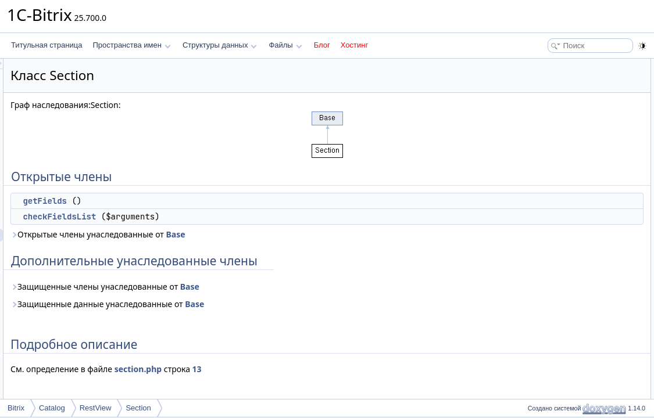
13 (342, 368)
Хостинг (354, 45)
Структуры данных (220, 45)
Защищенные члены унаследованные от (250, 286)
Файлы (285, 45)
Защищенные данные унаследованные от (252, 303)
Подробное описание (558, 116)
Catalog (52, 407)
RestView (96, 407)
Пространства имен (131, 45)
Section (138, 407)
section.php (283, 368)
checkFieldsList (204, 216)
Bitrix (16, 407)
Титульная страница (46, 45)
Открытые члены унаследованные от (243, 234)
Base (320, 234)
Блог (322, 45)
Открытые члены (552, 65)
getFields (190, 201)
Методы (537, 129)
